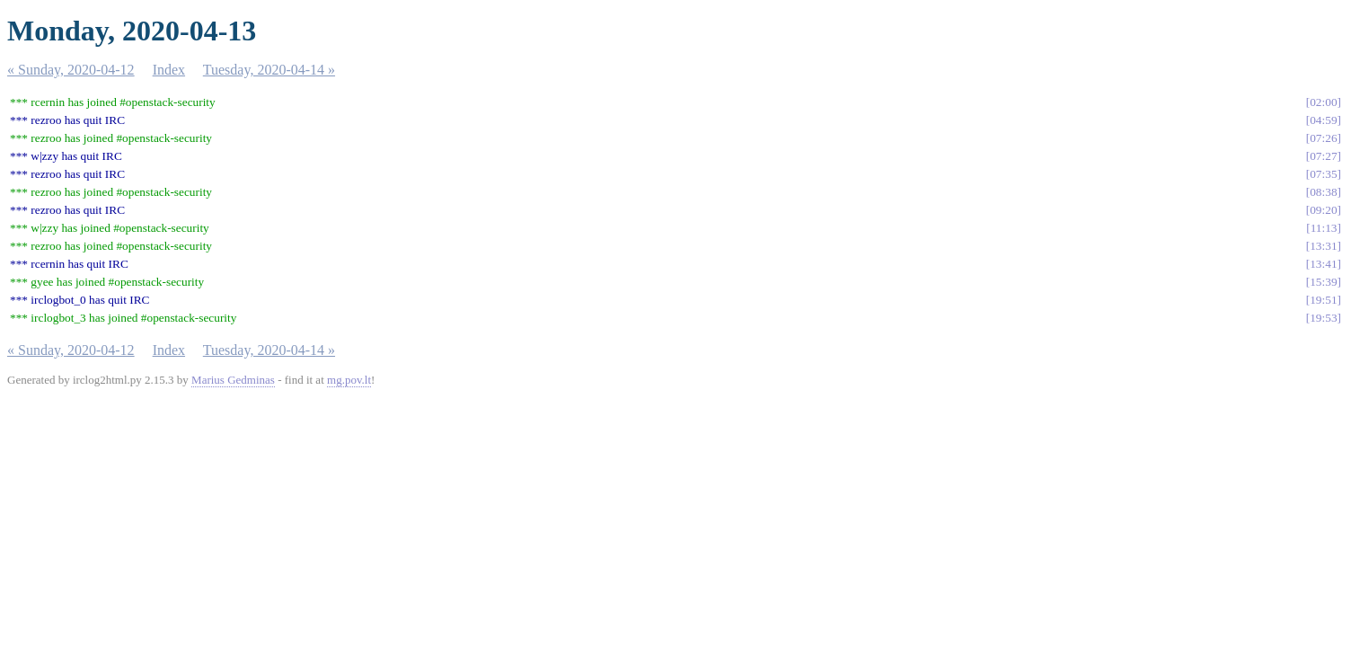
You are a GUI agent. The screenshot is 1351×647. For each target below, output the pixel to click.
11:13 (1324, 228)
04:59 (1323, 120)
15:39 (1323, 281)
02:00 (1323, 102)
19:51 (1323, 299)
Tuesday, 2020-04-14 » (269, 69)
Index (169, 69)
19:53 (1323, 317)
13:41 (1323, 263)
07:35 (1323, 174)
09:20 (1323, 210)
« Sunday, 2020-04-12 (71, 69)
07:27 (1323, 156)
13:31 (1323, 246)
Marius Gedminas (233, 379)
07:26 (1323, 138)
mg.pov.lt (349, 379)
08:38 (1323, 192)
